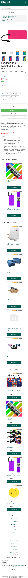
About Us (14, 529)
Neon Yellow (5, 99)
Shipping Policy (14, 543)
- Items (11, 12)
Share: (5, 74)
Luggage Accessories (11, 16)
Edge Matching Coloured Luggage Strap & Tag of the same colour (13, 209)
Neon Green (14, 96)
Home (3, 16)
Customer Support (14, 552)
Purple (12, 93)
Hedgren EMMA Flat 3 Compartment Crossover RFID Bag (14, 328)
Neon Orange (5, 96)
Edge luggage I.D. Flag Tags (13, 390)
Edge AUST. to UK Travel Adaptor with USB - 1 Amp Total (13, 244)
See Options (14, 187)
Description (4, 117)
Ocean (13, 99)
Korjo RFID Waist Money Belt (14, 299)
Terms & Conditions (14, 540)
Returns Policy (14, 549)
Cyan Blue (19, 93)
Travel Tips (14, 535)
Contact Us (14, 532)
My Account (14, 518)
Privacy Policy (14, 546)
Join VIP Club (14, 521)
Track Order (14, 524)
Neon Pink (5, 93)
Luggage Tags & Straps (8, 17)
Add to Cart (14, 110)
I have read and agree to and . (14, 566)
